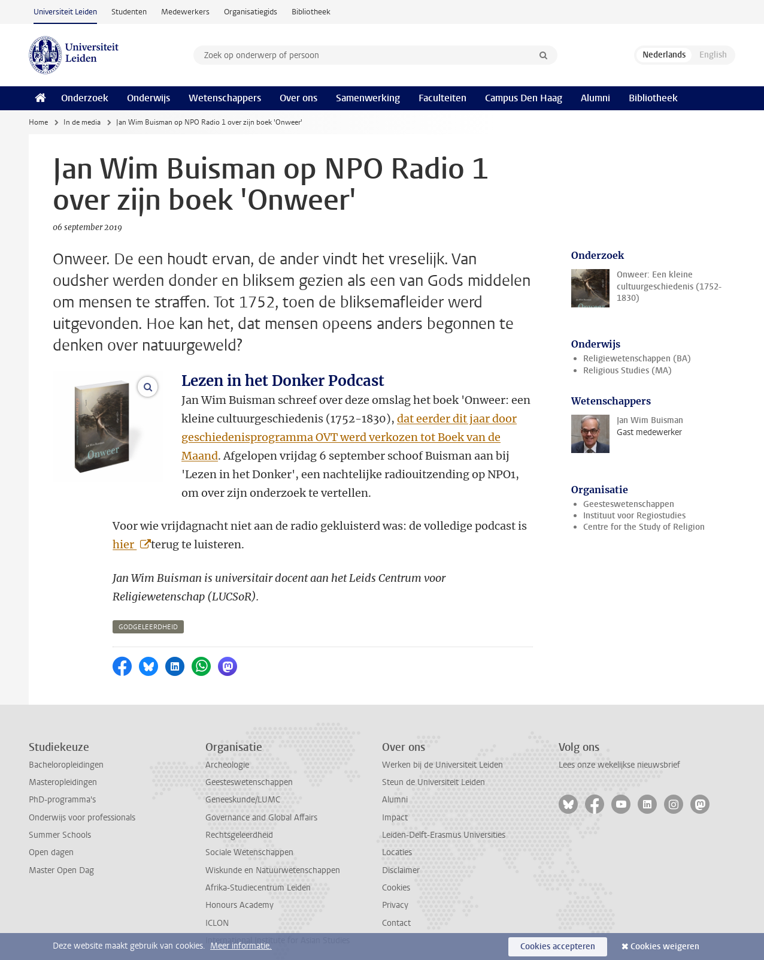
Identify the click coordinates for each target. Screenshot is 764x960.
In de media (82, 122)
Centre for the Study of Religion (644, 527)
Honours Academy (239, 886)
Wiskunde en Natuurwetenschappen (272, 852)
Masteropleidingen (63, 763)
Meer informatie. (241, 946)
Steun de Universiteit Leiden (433, 763)
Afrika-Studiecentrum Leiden (258, 869)
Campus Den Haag (523, 98)
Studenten (129, 12)
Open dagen (51, 834)
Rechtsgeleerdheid (239, 816)
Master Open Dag (61, 852)
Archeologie (227, 746)
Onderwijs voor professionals (82, 799)
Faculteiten (442, 98)
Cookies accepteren (557, 946)
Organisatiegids (250, 12)
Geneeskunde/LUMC (242, 781)
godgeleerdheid (148, 608)
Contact (396, 904)
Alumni (595, 98)
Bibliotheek (311, 12)
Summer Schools (60, 816)
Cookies (396, 869)
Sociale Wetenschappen (249, 834)
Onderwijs (148, 98)
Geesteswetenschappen (628, 504)
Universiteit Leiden (65, 12)
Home (38, 122)
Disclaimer (401, 852)
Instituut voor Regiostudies (634, 515)
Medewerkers (185, 12)
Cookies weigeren (664, 946)
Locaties (397, 834)
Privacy (395, 886)
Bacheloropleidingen (66, 746)
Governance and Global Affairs (261, 799)
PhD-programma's (62, 781)
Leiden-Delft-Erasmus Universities (443, 816)
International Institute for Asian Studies (277, 922)
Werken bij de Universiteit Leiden (442, 746)
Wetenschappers (225, 98)
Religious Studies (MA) (627, 370)
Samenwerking (368, 98)
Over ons (298, 98)
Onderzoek (84, 98)
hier (125, 526)
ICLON (217, 904)
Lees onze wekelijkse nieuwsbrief (619, 746)
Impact (395, 799)
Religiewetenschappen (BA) (637, 358)
